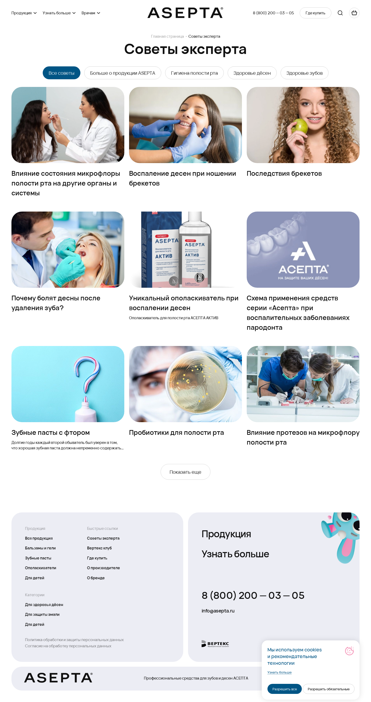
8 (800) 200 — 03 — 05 (273, 13)
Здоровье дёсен (252, 72)
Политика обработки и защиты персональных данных (74, 639)
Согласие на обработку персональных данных (68, 646)
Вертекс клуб (99, 548)
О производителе (103, 567)
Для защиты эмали (42, 614)
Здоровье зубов (305, 72)
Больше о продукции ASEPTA (122, 72)
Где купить (97, 558)
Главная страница (167, 36)
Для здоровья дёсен (44, 604)
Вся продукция (39, 538)
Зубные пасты (38, 558)
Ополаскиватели (40, 567)
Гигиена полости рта (194, 72)
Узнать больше (235, 553)
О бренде (96, 577)
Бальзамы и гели (40, 548)
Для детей (34, 577)
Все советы (61, 72)
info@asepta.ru (218, 610)
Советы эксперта (103, 538)
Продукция (226, 533)
